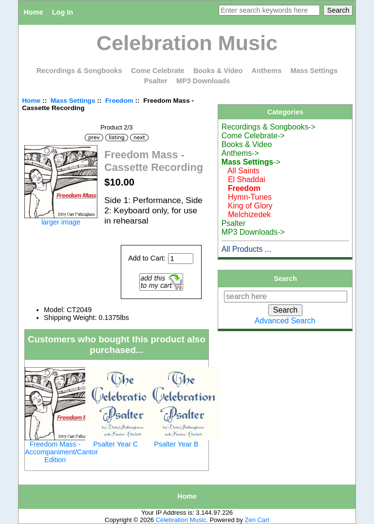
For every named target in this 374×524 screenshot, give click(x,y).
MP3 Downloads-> (253, 232)
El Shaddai (243, 179)
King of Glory (247, 206)
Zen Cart (257, 520)
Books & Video (218, 71)
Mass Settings (73, 100)
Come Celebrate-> (253, 135)
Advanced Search (285, 321)
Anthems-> (240, 153)
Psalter (156, 81)
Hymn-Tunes (247, 197)
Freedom (119, 100)
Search (285, 278)
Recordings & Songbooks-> (269, 127)
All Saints (241, 171)
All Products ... (246, 249)
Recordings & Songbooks (79, 71)
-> (251, 162)
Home (33, 12)
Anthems (267, 71)
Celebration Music (181, 520)
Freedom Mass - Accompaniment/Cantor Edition (61, 452)
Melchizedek (246, 214)
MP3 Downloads (203, 81)
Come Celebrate (158, 71)
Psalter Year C (115, 444)
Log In (62, 12)
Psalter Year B (176, 444)
